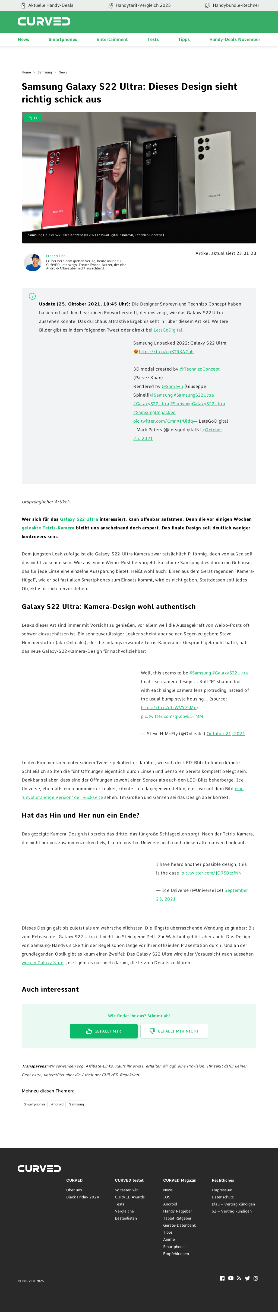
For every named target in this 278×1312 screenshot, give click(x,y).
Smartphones (34, 1104)
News (63, 72)
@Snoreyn (173, 386)
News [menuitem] (23, 39)
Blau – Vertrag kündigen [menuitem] (233, 1204)
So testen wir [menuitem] (126, 1190)
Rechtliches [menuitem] (223, 1180)
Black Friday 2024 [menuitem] (82, 1197)
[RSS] (239, 1278)
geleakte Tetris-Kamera (48, 527)
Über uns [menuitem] (74, 1190)
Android (57, 1104)
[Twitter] (247, 1278)
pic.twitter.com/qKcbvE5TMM (173, 716)
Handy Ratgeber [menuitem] (177, 1211)
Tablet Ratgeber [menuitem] (177, 1218)
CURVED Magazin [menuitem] (180, 1180)
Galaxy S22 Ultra (79, 519)
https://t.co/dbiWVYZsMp (169, 707)
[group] (139, 5)
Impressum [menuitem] (222, 1190)
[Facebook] (222, 1278)
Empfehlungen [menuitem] (176, 1253)
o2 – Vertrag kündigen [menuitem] (232, 1211)
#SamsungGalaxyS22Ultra (199, 403)
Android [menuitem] (170, 1204)
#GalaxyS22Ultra (151, 403)
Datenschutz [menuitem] (223, 1197)
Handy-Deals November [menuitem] (234, 39)
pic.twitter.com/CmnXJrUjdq (163, 421)
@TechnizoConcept (200, 369)
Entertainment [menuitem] (112, 39)
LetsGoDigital (168, 330)
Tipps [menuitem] (184, 39)
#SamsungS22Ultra (194, 395)
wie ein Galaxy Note (43, 962)
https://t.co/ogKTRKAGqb (167, 351)
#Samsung (162, 395)
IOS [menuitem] (166, 1197)
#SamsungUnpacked (154, 412)
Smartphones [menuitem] (63, 39)
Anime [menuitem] (169, 1239)
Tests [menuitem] (153, 39)
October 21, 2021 (226, 733)
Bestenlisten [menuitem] (126, 1218)
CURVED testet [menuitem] (129, 1180)
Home (26, 72)
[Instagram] (256, 1278)
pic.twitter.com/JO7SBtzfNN (212, 873)
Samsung (45, 72)
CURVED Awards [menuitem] (130, 1197)
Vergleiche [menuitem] (124, 1211)
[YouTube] (230, 1278)
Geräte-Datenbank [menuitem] (179, 1225)
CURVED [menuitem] (74, 1180)
